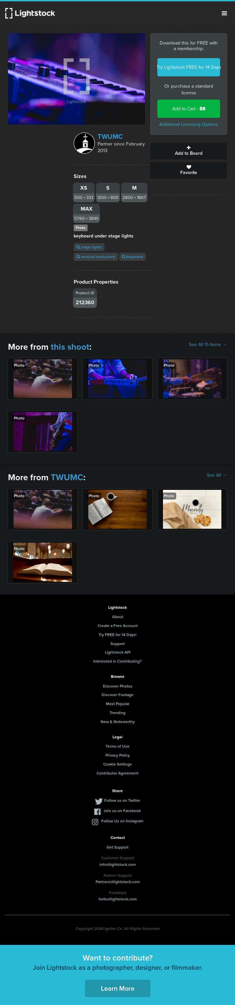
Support (118, 644)
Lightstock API (117, 652)
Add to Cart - (188, 108)
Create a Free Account (118, 626)
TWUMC (110, 136)
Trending (117, 713)
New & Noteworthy (118, 722)
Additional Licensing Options (188, 124)
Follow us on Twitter (122, 800)
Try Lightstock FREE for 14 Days (188, 67)
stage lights (89, 247)
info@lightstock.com (118, 865)
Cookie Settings (117, 764)
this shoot (70, 346)
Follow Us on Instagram (122, 821)
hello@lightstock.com (118, 899)
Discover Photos (117, 686)
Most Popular (117, 704)
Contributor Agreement (117, 773)
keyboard (132, 257)
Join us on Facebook (122, 811)
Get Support (117, 847)
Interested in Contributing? (117, 661)
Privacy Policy (118, 755)
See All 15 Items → (208, 344)
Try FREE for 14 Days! (117, 635)
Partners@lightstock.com (118, 882)
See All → (217, 475)
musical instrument (95, 257)
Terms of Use (117, 746)
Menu (224, 13)
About (117, 617)
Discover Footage (117, 695)
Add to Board (188, 151)
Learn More (117, 988)
